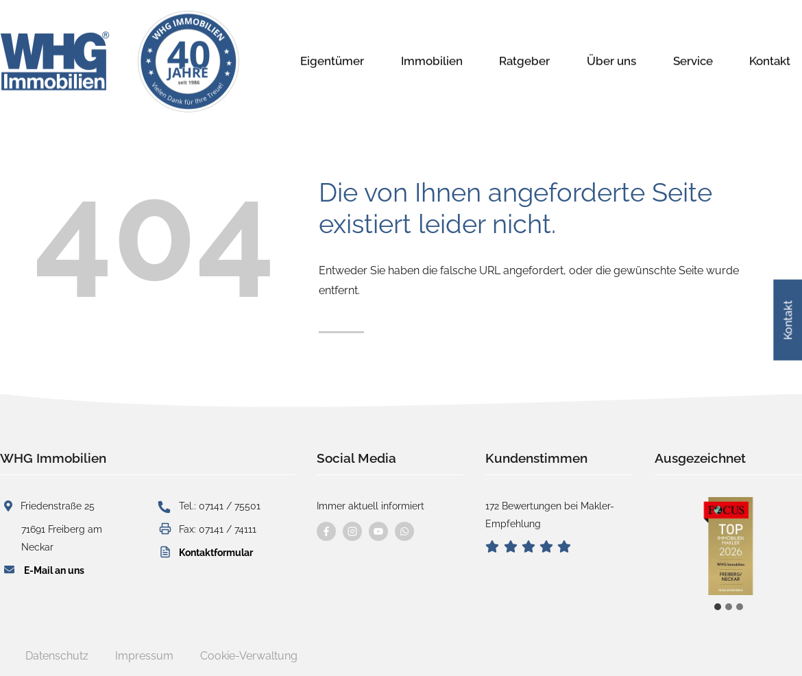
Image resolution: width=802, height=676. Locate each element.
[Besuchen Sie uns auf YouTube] (378, 531)
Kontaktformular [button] (216, 552)
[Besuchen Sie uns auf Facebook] (326, 531)
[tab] (717, 606)
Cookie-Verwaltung (248, 655)
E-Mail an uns (54, 570)
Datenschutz (56, 655)
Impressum (144, 655)
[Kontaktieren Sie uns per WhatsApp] (404, 531)
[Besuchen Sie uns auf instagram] (352, 531)
